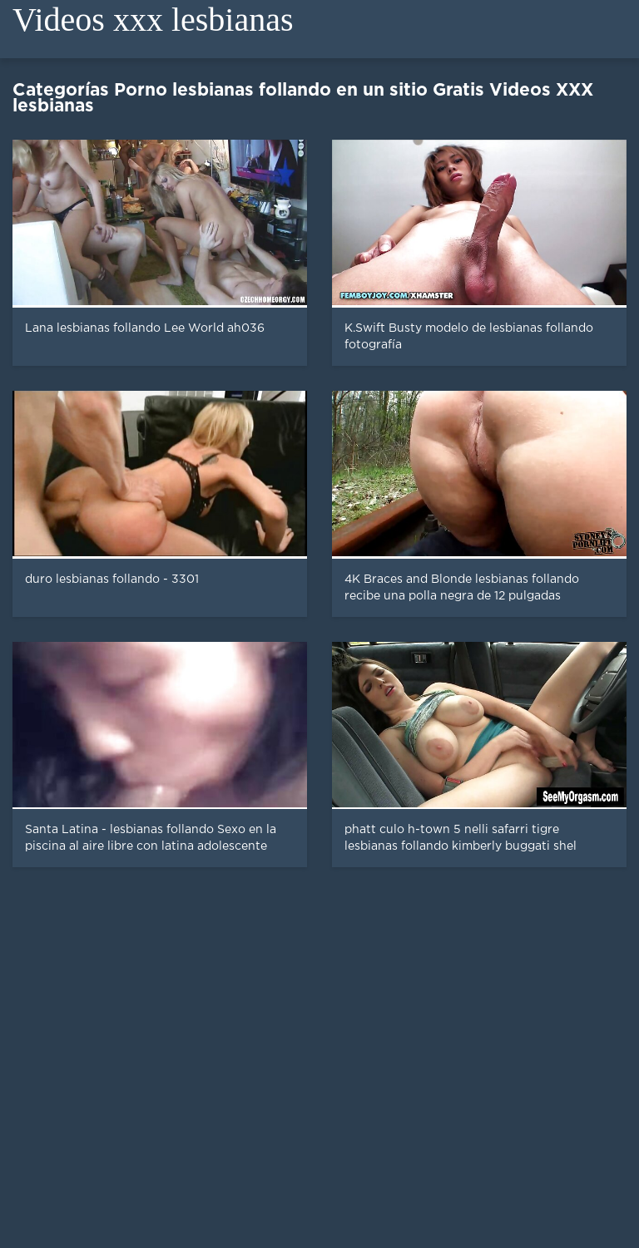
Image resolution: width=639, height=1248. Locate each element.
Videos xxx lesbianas (153, 19)
